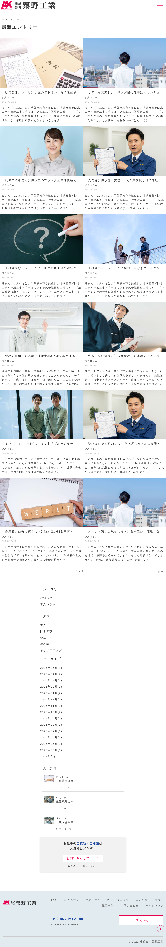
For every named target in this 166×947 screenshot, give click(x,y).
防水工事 (46, 631)
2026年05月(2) (51, 667)
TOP (4, 19)
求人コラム (48, 604)
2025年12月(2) (51, 699)
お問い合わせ (141, 920)
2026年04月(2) (51, 673)
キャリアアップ (51, 650)
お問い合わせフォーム (83, 858)
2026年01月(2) (51, 693)
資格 (43, 637)
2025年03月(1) (51, 750)
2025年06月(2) (51, 737)
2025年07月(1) (51, 731)
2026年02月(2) (51, 686)
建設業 (44, 643)
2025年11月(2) (51, 705)
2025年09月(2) (51, 718)
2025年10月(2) (51, 712)
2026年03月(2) (51, 680)
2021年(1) (47, 756)
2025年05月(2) (51, 743)
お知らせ (46, 597)
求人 (43, 625)
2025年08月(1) (51, 724)
